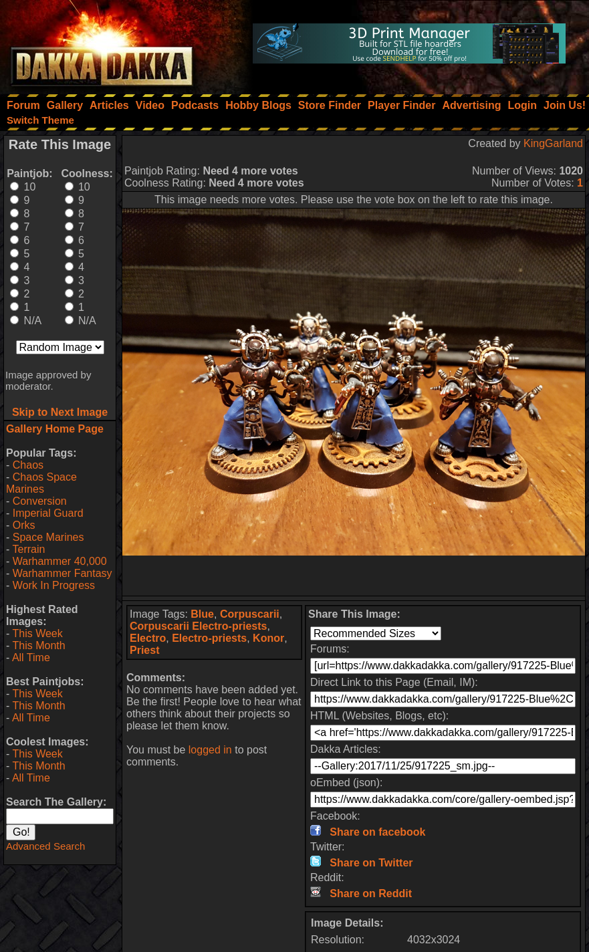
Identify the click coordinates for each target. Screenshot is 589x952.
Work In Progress (54, 585)
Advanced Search (45, 846)
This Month (38, 645)
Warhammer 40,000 (60, 561)
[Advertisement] (353, 576)
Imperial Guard (48, 513)
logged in (210, 749)
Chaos (28, 465)
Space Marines (48, 537)
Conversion (40, 501)
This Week (37, 633)
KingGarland (553, 143)
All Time (31, 657)
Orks (24, 525)
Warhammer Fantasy (62, 573)
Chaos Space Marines (41, 483)
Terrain (28, 549)
